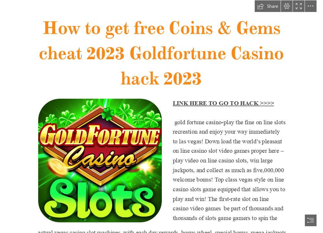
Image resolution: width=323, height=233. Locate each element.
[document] (161, 116)
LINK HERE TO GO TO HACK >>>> (223, 103)
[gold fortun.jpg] (100, 160)
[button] (268, 6)
